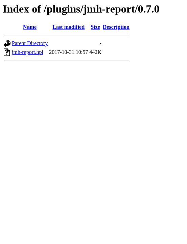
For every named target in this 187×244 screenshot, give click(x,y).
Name (30, 27)
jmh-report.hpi (27, 52)
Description (116, 27)
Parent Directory (30, 43)
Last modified (68, 27)
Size (95, 27)
